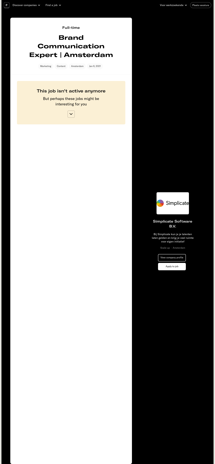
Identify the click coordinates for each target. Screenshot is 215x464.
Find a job (52, 5)
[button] (26, 5)
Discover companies (25, 5)
